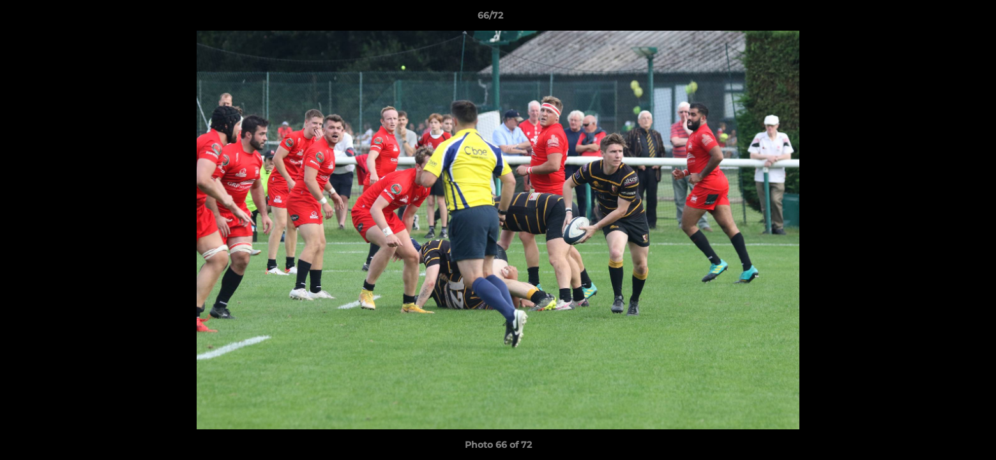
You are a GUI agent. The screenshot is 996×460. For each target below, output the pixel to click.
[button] (942, 18)
